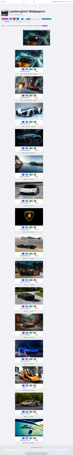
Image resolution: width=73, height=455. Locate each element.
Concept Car (33, 126)
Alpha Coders (3, 1)
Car (27, 179)
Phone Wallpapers (19, 21)
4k (11, 21)
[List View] (25, 19)
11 (31, 306)
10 (31, 359)
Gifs (28, 21)
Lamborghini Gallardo (28, 25)
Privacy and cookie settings (63, 450)
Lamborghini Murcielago (37, 25)
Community (62, 1)
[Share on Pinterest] (14, 19)
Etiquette (36, 450)
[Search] (34, 2)
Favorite (4, 18)
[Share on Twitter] (10, 19)
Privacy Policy (15, 450)
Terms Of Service (23, 450)
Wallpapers (7, 21)
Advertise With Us (42, 450)
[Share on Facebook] (17, 19)
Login (67, 1)
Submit (57, 1)
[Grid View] (22, 19)
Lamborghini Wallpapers (43, 5)
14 (31, 174)
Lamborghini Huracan (20, 25)
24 (31, 227)
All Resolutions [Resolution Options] (46, 18)
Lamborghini (34, 5)
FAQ (10, 450)
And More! (45, 25)
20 (31, 121)
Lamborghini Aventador (11, 25)
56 (31, 69)
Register (70, 1)
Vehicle (29, 5)
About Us (6, 450)
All (2, 21)
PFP (25, 21)
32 (31, 95)
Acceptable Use (30, 450)
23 (31, 148)
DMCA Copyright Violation (52, 450)
